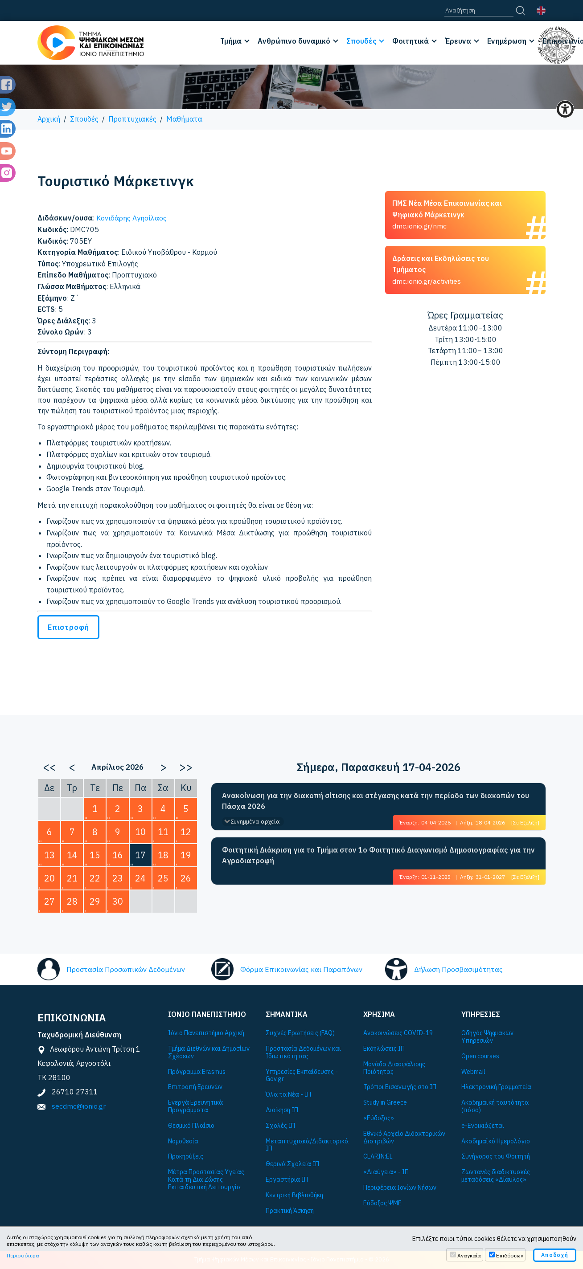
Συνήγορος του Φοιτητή (495, 1156)
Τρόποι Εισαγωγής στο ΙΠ (399, 1087)
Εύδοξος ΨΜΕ (382, 1203)
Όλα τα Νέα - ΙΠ (288, 1094)
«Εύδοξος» (378, 1118)
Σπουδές (361, 41)
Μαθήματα (184, 118)
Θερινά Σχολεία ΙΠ (292, 1164)
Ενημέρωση (506, 41)
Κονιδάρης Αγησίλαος (131, 217)
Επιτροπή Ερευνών (195, 1087)
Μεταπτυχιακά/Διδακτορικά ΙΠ (307, 1145)
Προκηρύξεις (185, 1156)
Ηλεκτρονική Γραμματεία (496, 1087)
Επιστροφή (68, 627)
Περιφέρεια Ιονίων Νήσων (399, 1187)
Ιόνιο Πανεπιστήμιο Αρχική (206, 1033)
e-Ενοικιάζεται (482, 1126)
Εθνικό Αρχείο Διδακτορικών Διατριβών (404, 1137)
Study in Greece (385, 1102)
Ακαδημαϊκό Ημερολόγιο (495, 1141)
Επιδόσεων (509, 1255)
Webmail (473, 1072)
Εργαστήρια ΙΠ (287, 1179)
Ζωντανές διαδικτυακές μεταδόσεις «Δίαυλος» (495, 1175)
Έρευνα (458, 41)
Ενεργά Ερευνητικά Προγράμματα (195, 1106)
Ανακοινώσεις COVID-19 (398, 1033)
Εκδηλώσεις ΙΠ (384, 1049)
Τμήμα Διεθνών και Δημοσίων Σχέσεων (209, 1052)
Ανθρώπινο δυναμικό (294, 41)
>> (186, 766)
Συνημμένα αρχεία (255, 821)
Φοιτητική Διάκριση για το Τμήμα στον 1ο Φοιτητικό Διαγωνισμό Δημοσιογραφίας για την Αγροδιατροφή (378, 855)
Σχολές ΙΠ (280, 1126)
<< (49, 766)
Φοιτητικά (410, 41)
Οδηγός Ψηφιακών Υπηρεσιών (487, 1037)
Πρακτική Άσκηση (290, 1211)
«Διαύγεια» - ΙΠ (386, 1172)
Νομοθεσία (183, 1141)
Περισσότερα (23, 1255)
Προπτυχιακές (132, 118)
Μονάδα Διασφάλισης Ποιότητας (394, 1068)
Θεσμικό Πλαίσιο (191, 1126)
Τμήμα (231, 41)
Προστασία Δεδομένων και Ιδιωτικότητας (303, 1052)
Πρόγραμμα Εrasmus (197, 1072)
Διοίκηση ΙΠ (282, 1110)
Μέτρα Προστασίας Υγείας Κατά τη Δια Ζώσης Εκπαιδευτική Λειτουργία (206, 1179)
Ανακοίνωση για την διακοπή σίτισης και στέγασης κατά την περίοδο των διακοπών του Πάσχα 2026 (375, 801)
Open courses (480, 1056)
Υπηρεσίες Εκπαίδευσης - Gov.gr (302, 1075)
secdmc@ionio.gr (79, 1106)
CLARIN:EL (378, 1156)
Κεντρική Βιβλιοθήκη (294, 1195)
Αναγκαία (469, 1255)
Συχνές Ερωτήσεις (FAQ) (300, 1033)
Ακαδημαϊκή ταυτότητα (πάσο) (495, 1106)
